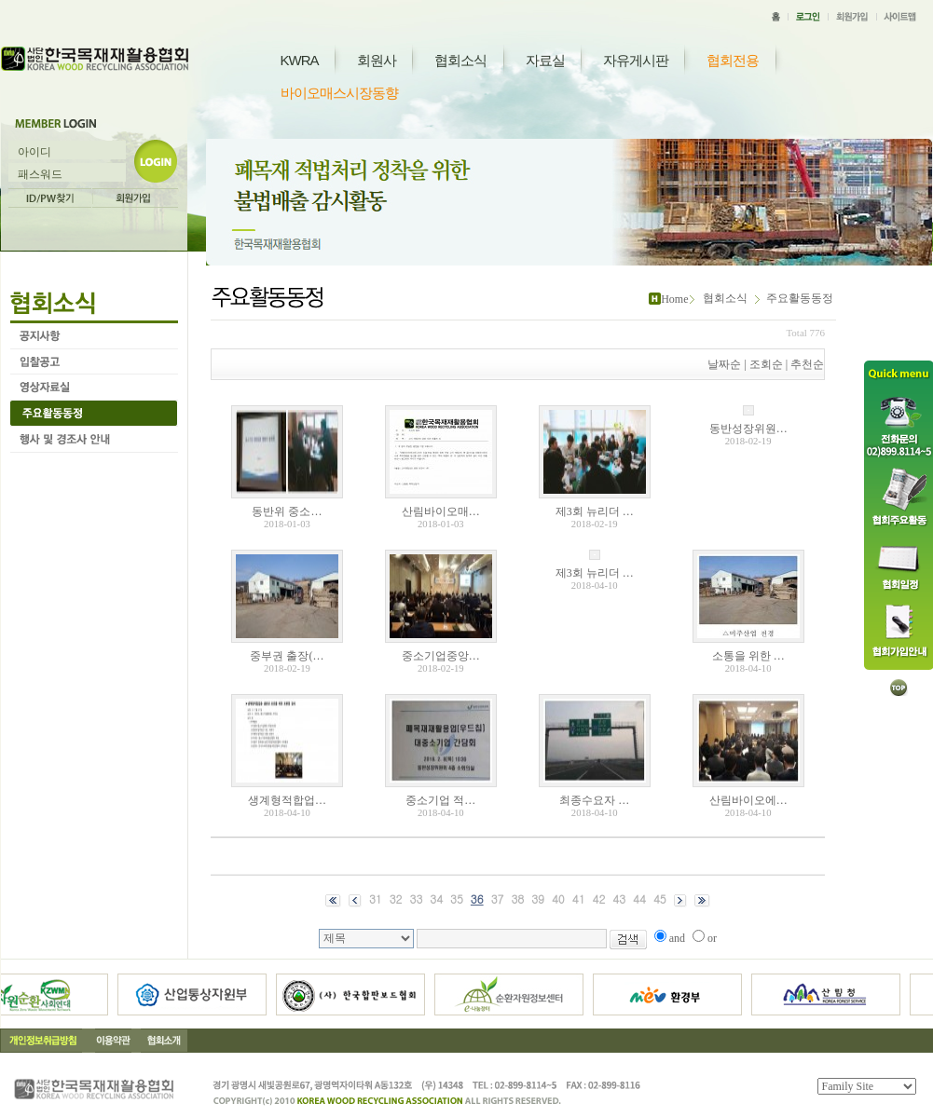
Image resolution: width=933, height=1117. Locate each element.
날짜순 (724, 364)
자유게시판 (635, 60)
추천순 (807, 364)
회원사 (376, 60)
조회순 (766, 364)
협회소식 (460, 60)
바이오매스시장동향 (339, 93)
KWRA (300, 60)
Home (674, 299)
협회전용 (733, 60)
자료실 (545, 60)
